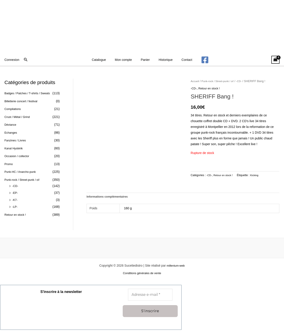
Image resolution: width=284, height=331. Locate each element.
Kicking (257, 175)
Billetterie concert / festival (22, 101)
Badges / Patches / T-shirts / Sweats (29, 93)
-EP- (15, 192)
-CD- (15, 186)
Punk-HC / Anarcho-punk (21, 171)
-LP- (15, 206)
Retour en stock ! (16, 214)
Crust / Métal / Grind (18, 117)
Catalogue (104, 60)
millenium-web (175, 266)
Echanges (11, 132)
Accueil (195, 81)
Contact (181, 60)
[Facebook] (198, 60)
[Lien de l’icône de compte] (11, 60)
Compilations (13, 109)
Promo (9, 164)
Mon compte (126, 60)
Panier (145, 60)
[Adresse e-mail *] (150, 295)
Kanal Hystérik (14, 148)
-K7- (15, 200)
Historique (163, 60)
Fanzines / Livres (16, 140)
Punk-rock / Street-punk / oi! (23, 179)
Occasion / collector (18, 156)
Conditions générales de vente (142, 274)
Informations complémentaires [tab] (109, 197)
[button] (26, 60)
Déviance (10, 124)
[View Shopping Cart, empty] (275, 60)
